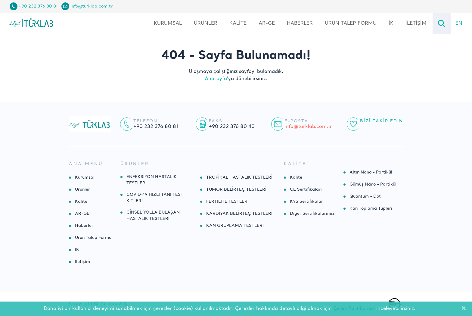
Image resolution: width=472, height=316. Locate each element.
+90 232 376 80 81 (38, 6)
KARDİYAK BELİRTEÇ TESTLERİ (239, 213)
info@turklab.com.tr (91, 6)
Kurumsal (168, 23)
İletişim (416, 23)
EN (458, 23)
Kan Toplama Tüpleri (370, 208)
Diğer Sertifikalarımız (312, 213)
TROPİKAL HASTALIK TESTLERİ (239, 177)
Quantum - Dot (365, 196)
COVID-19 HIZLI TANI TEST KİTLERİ (154, 197)
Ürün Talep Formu (351, 23)
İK (391, 23)
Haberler (300, 23)
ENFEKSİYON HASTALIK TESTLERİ (151, 180)
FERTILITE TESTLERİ (227, 201)
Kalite (238, 23)
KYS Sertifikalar (306, 201)
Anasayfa (216, 79)
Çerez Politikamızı (354, 308)
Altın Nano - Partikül (370, 172)
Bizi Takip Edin (381, 121)
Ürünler (82, 189)
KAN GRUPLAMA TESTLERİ (235, 226)
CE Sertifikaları (306, 189)
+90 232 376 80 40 (232, 126)
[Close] (463, 309)
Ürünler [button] (205, 23)
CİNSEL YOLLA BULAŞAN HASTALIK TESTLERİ (153, 215)
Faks (215, 121)
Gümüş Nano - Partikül (372, 184)
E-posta (296, 121)
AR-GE (267, 23)
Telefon (145, 121)
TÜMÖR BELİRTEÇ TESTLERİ (236, 189)
